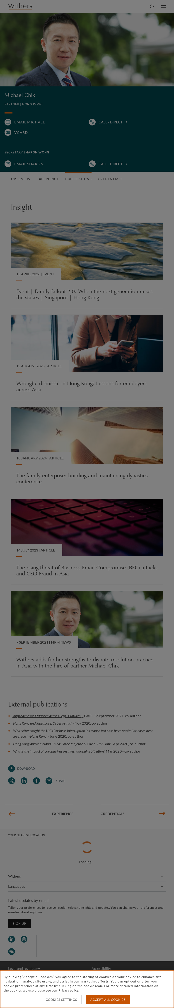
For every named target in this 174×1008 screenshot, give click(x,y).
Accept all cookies (108, 999)
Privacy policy (68, 990)
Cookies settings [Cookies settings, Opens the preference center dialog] (61, 999)
